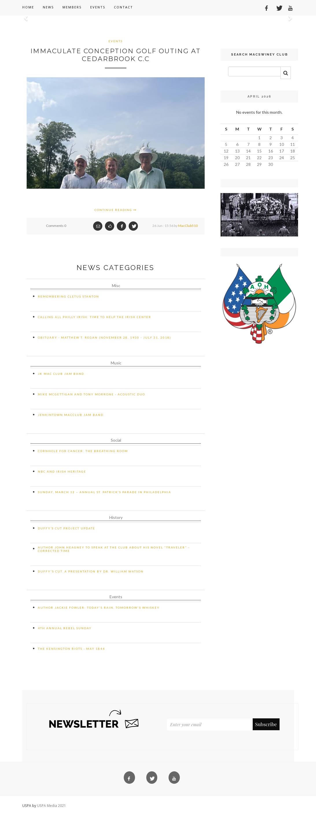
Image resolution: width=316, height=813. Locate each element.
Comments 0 (56, 225)
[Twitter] (276, 7)
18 (292, 150)
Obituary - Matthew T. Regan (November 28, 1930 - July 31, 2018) (104, 337)
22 (259, 157)
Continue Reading (116, 210)
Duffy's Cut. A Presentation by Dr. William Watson (91, 571)
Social (116, 440)
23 (270, 157)
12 (226, 150)
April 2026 (259, 96)
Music (116, 362)
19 (226, 157)
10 (281, 144)
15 (259, 150)
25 (292, 157)
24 (281, 157)
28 (248, 164)
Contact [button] (123, 7)
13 (237, 150)
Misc (116, 285)
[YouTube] (288, 7)
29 (259, 164)
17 (281, 150)
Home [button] (28, 7)
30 (270, 164)
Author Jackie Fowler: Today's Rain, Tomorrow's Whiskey (99, 607)
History (116, 517)
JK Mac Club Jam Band (61, 373)
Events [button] (97, 7)
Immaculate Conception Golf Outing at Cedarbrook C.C (115, 55)
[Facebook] (264, 7)
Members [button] (72, 7)
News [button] (48, 7)
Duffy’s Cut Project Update (66, 528)
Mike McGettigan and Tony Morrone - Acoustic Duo (91, 394)
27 (237, 164)
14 (248, 150)
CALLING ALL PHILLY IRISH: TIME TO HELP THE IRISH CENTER (94, 317)
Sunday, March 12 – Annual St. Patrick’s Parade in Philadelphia (104, 492)
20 (237, 157)
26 (226, 164)
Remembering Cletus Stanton (68, 296)
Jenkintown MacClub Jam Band (71, 414)
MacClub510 (188, 225)
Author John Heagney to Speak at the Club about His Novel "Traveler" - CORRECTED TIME (114, 549)
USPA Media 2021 (51, 805)
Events (115, 41)
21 (248, 157)
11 (292, 144)
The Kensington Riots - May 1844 (71, 648)
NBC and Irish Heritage (62, 471)
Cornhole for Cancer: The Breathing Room (83, 451)
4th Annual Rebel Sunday (65, 628)
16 (270, 150)
